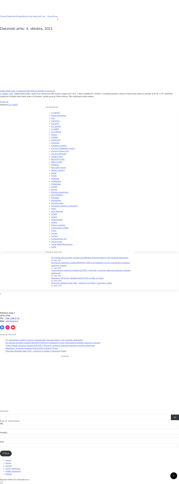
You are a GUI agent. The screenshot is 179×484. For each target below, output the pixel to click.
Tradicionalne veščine (60, 228)
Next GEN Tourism (58, 168)
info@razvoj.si (12, 321)
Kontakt (8, 466)
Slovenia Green (57, 203)
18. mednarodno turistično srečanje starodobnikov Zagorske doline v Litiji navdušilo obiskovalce (89, 258)
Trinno (53, 231)
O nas (42, 16)
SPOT (53, 209)
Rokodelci (55, 198)
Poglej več (4, 102)
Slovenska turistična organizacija (64, 206)
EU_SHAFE (13, 105)
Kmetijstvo (55, 143)
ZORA (53, 247)
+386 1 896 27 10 (12, 318)
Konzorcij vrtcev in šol (60, 151)
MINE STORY (56, 162)
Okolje (53, 173)
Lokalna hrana (57, 157)
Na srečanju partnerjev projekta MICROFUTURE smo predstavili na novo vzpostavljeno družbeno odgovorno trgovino (52, 343)
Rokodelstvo (56, 201)
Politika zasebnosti (13, 471)
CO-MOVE (55, 113)
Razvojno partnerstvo (59, 192)
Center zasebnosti (12, 469)
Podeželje (55, 179)
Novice (25, 16)
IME (1, 424)
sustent (54, 222)
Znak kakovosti (34, 16)
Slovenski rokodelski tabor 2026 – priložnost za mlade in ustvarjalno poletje (81, 283)
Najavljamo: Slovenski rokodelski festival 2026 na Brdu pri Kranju (77, 278)
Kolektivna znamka (58, 146)
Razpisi (54, 190)
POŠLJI (6, 453)
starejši (54, 217)
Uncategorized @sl (59, 239)
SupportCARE (57, 220)
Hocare (54, 135)
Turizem (3, 16)
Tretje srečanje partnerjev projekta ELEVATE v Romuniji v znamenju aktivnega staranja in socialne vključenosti (50, 346)
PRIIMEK (4, 433)
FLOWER (55, 129)
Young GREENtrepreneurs (62, 244)
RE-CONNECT (57, 195)
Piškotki (8, 474)
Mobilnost (55, 165)
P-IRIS (54, 176)
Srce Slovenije (57, 211)
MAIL (2, 442)
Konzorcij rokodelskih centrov (63, 148)
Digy (53, 118)
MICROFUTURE (58, 159)
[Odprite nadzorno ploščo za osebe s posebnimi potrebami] (1, 482)
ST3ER (54, 214)
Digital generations (58, 116)
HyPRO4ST (56, 140)
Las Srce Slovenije (58, 154)
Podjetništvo (11, 16)
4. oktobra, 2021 (6, 94)
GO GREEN (56, 132)
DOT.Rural (55, 121)
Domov (8, 460)
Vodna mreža (56, 242)
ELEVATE (55, 124)
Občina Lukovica (58, 170)
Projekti (19, 16)
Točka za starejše (58, 225)
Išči (175, 417)
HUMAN (54, 137)
